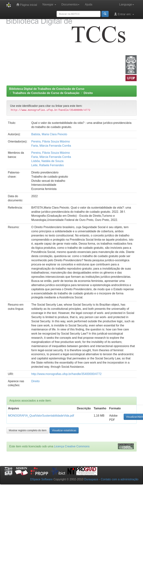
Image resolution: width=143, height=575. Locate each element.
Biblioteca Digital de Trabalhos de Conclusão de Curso (46, 88)
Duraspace (91, 479)
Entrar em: (124, 14)
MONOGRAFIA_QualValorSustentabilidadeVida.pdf (41, 415)
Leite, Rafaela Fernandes (47, 165)
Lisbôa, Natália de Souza (47, 161)
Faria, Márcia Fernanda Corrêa (51, 145)
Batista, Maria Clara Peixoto (49, 134)
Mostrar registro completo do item (28, 430)
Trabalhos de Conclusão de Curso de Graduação (45, 93)
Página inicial (26, 4)
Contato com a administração (119, 479)
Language (126, 4)
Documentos (70, 4)
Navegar (49, 4)
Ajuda (88, 4)
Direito (88, 93)
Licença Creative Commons (72, 446)
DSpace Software (41, 479)
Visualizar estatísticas (64, 430)
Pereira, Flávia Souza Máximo (50, 141)
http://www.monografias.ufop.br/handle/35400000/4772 (66, 373)
